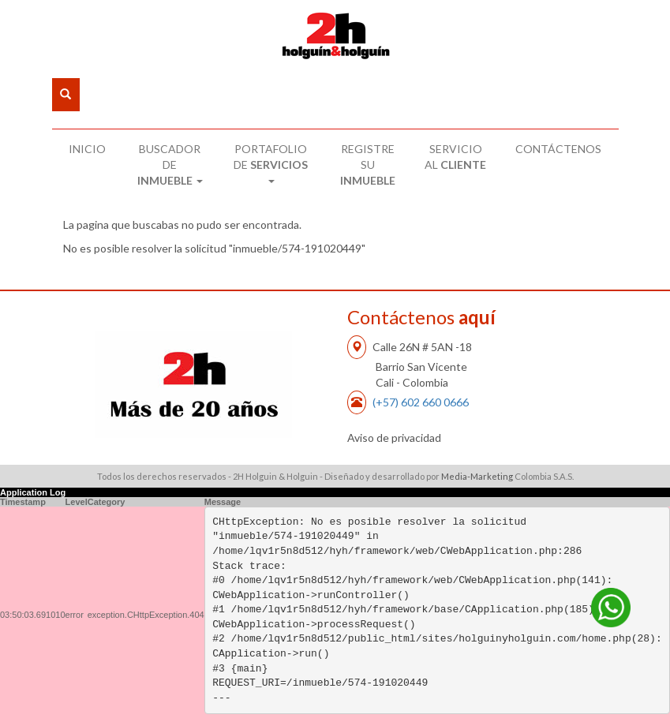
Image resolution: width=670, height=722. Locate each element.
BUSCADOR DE (170, 164)
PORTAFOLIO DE (271, 162)
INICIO (87, 148)
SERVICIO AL (455, 156)
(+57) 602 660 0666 (420, 402)
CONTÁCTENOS (558, 148)
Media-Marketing (477, 476)
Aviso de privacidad (394, 437)
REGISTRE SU (367, 164)
